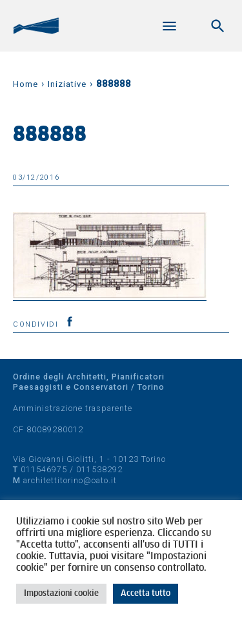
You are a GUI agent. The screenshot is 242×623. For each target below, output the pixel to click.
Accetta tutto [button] (145, 593)
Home (25, 84)
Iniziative (67, 84)
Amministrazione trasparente (72, 408)
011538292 (99, 469)
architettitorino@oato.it (70, 480)
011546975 (44, 469)
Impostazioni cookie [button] (61, 593)
